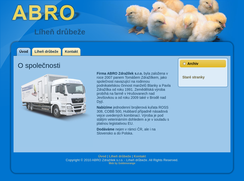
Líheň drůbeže (120, 156)
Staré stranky (193, 77)
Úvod (102, 156)
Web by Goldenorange (122, 163)
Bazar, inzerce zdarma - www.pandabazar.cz (122, 166)
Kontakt (140, 156)
